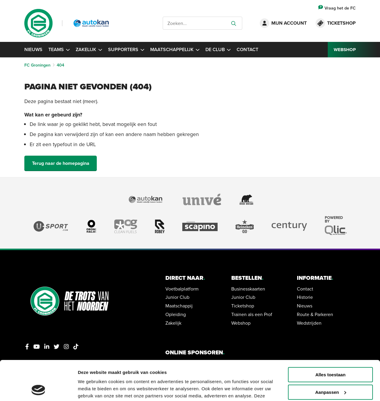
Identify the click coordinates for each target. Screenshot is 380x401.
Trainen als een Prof (251, 314)
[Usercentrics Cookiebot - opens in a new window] (38, 389)
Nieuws (33, 49)
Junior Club (177, 297)
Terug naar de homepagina (60, 163)
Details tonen (92, 389)
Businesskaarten (248, 288)
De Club (218, 49)
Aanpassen (330, 355)
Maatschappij (179, 305)
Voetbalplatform (182, 288)
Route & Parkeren (315, 314)
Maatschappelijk (175, 49)
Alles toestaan (330, 337)
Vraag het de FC (337, 8)
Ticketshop (242, 305)
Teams (59, 49)
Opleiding (175, 314)
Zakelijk (89, 49)
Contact (247, 49)
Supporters (126, 49)
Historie (305, 297)
